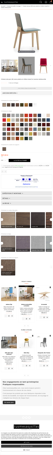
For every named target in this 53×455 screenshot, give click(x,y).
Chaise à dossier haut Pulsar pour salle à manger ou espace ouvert (44, 357)
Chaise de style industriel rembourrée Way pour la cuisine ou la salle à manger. (26, 357)
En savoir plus (9, 402)
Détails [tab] (5, 198)
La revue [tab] (6, 203)
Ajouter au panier (20, 160)
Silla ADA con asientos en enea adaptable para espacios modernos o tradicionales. (8, 359)
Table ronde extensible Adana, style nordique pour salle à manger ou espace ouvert (26, 310)
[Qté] (5, 160)
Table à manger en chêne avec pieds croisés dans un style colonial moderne (44, 309)
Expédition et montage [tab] (11, 193)
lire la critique (13, 83)
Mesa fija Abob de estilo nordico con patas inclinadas (9, 308)
